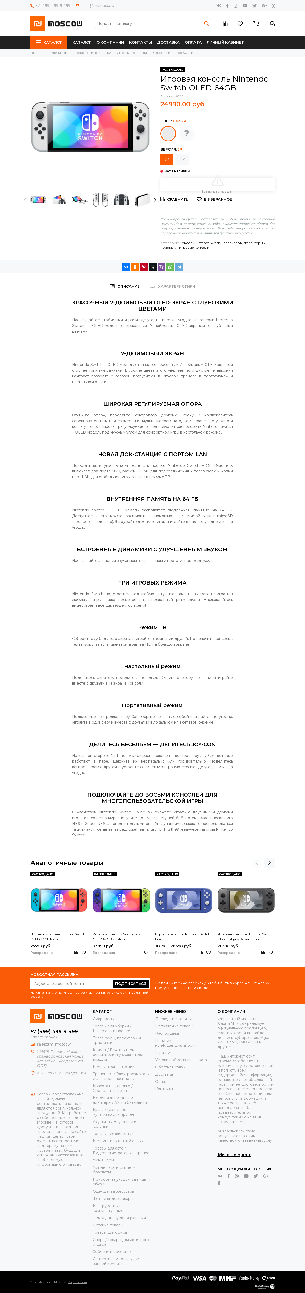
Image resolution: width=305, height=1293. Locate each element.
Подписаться (130, 983)
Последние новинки (174, 1018)
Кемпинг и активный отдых (118, 1141)
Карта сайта (77, 1282)
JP (166, 159)
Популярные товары (174, 1026)
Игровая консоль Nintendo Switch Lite (182, 936)
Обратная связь (170, 1067)
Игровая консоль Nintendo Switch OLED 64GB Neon (57, 936)
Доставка (168, 42)
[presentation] (25, 200)
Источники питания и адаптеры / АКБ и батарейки (120, 1100)
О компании (110, 42)
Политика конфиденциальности (175, 1043)
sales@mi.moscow (95, 5)
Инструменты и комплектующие (108, 1208)
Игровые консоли (194, 248)
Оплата (193, 42)
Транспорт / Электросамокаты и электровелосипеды (121, 1076)
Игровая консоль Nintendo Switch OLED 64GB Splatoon (120, 936)
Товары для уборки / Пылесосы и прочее (112, 1028)
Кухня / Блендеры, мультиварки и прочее (113, 1112)
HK (182, 159)
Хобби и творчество (112, 1251)
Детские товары (108, 1225)
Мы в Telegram (234, 1154)
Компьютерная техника (115, 1066)
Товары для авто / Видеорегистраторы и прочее (121, 1150)
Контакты (140, 42)
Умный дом (103, 1160)
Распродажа (167, 1033)
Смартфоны (103, 1018)
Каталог (49, 42)
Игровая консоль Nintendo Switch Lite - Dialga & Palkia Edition (245, 936)
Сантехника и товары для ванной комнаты (116, 1261)
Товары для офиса (110, 1232)
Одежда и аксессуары (114, 1191)
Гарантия (163, 1052)
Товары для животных (113, 1133)
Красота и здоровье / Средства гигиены (113, 1088)
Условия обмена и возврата (181, 1060)
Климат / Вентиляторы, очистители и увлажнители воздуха (118, 1055)
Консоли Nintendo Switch (200, 243)
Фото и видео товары (113, 1198)
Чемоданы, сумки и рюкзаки (119, 1218)
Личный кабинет (225, 42)
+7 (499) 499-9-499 (50, 5)
